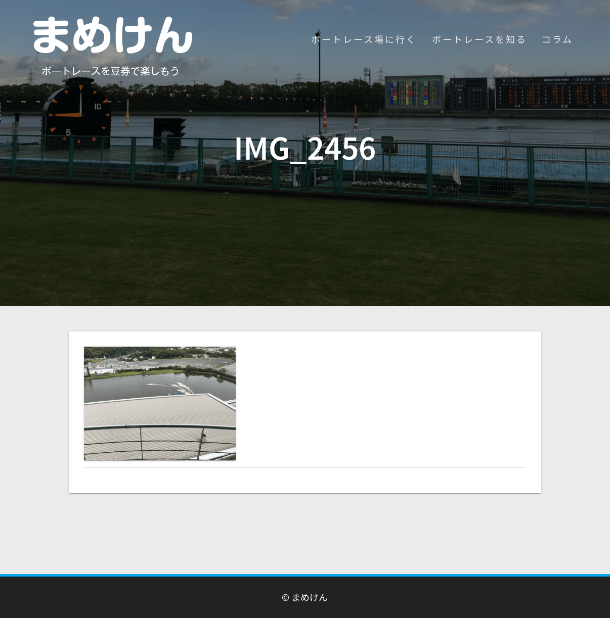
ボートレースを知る (479, 38)
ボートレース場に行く (364, 38)
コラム (557, 38)
